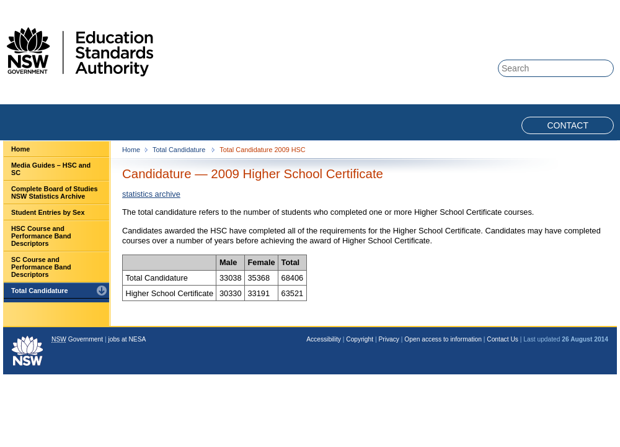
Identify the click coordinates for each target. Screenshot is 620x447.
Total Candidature (39, 290)
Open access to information (443, 339)
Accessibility (323, 339)
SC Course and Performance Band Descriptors (41, 267)
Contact (567, 125)
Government (77, 339)
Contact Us (502, 339)
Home (20, 149)
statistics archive (151, 194)
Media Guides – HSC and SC (51, 168)
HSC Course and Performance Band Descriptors (41, 236)
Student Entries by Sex (47, 212)
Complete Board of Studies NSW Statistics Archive (54, 192)
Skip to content (565, 7)
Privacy (388, 339)
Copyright (359, 339)
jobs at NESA (127, 339)
